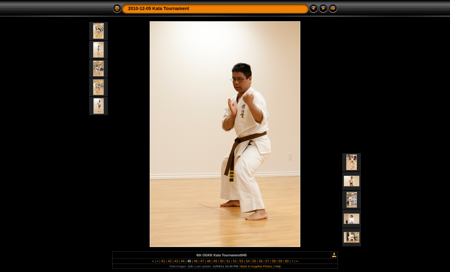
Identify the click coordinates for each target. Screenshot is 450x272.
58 (274, 261)
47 (202, 261)
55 (254, 261)
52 (235, 261)
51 (228, 261)
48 (209, 261)
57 (267, 261)
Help (278, 266)
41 (163, 261)
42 (169, 261)
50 (222, 261)
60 (287, 261)
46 (195, 261)
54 (248, 261)
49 (215, 261)
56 (261, 261)
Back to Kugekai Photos (256, 266)
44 (183, 261)
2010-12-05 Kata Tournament (158, 8)
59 (280, 261)
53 (241, 261)
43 (176, 261)
